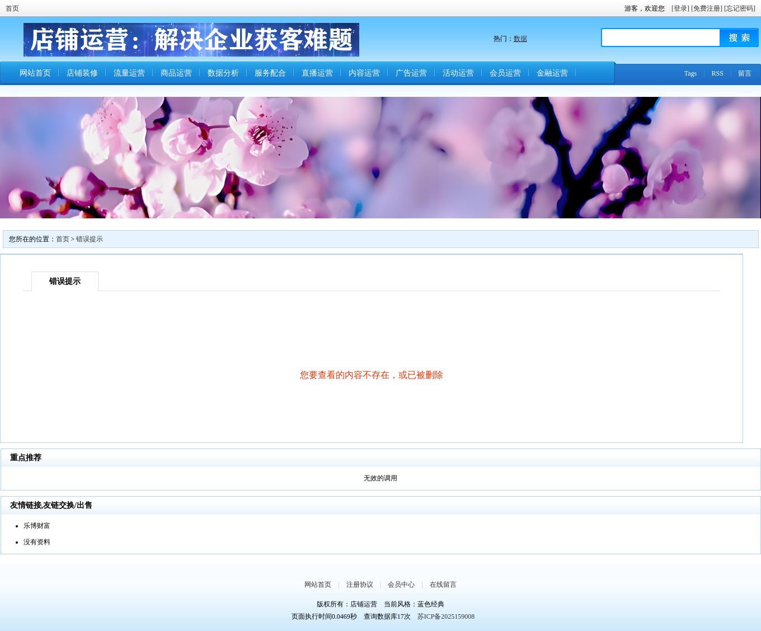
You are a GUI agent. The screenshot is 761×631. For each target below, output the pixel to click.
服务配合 (270, 73)
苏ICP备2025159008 (446, 616)
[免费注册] (706, 8)
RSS (718, 73)
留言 (744, 73)
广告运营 (411, 73)
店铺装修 (82, 73)
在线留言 (443, 584)
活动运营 (458, 73)
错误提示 (89, 239)
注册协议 (359, 584)
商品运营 (176, 73)
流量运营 (129, 73)
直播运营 (317, 73)
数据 (520, 39)
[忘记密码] (739, 8)
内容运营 (364, 73)
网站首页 (35, 73)
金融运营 (552, 73)
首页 (12, 8)
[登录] (680, 8)
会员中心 (401, 584)
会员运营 (505, 73)
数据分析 (223, 73)
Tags (690, 73)
